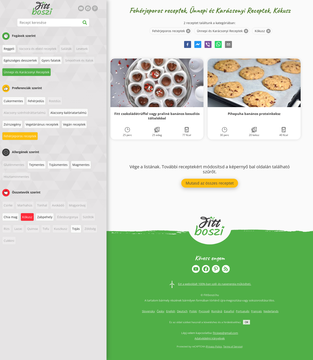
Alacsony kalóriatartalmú (68, 113)
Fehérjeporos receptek (20, 136)
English (170, 311)
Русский (204, 311)
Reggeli (9, 49)
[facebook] (187, 45)
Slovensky (148, 311)
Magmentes (81, 165)
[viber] (208, 45)
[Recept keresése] (53, 22)
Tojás (76, 229)
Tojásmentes (58, 165)
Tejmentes (36, 165)
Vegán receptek (74, 124)
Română (216, 311)
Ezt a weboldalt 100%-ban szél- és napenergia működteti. (214, 284)
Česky (160, 311)
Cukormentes (13, 101)
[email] (228, 45)
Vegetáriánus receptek (42, 124)
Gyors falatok (51, 60)
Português (242, 311)
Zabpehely (44, 217)
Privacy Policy (214, 346)
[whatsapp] (218, 45)
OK (246, 322)
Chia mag (10, 217)
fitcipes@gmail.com (225, 333)
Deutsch (182, 311)
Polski (193, 311)
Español (229, 311)
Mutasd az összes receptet (210, 183)
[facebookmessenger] (197, 45)
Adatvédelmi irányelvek (210, 338)
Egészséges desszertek (20, 60)
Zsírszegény (12, 124)
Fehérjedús (36, 101)
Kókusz (27, 217)
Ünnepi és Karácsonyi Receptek (26, 72)
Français (256, 311)
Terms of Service (232, 346)
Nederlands (270, 311)
